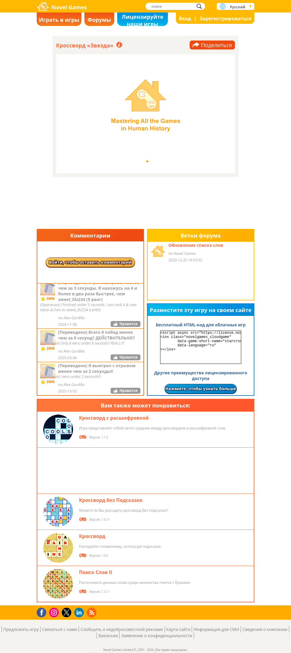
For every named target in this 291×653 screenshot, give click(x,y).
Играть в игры (59, 19)
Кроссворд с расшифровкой (114, 418)
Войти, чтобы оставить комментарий (90, 262)
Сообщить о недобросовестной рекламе (122, 629)
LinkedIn (80, 612)
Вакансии (108, 635)
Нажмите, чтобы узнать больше (200, 388)
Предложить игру (21, 629)
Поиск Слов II (95, 572)
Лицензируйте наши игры (142, 19)
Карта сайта (178, 629)
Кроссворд (92, 536)
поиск (200, 6)
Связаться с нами (59, 629)
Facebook (43, 611)
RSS (92, 612)
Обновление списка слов (195, 245)
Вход (185, 18)
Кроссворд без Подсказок (111, 500)
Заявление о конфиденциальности (156, 635)
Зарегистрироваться (225, 18)
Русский (237, 7)
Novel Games (69, 7)
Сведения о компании (264, 629)
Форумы (99, 19)
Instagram (55, 612)
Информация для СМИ (216, 629)
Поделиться (216, 45)
